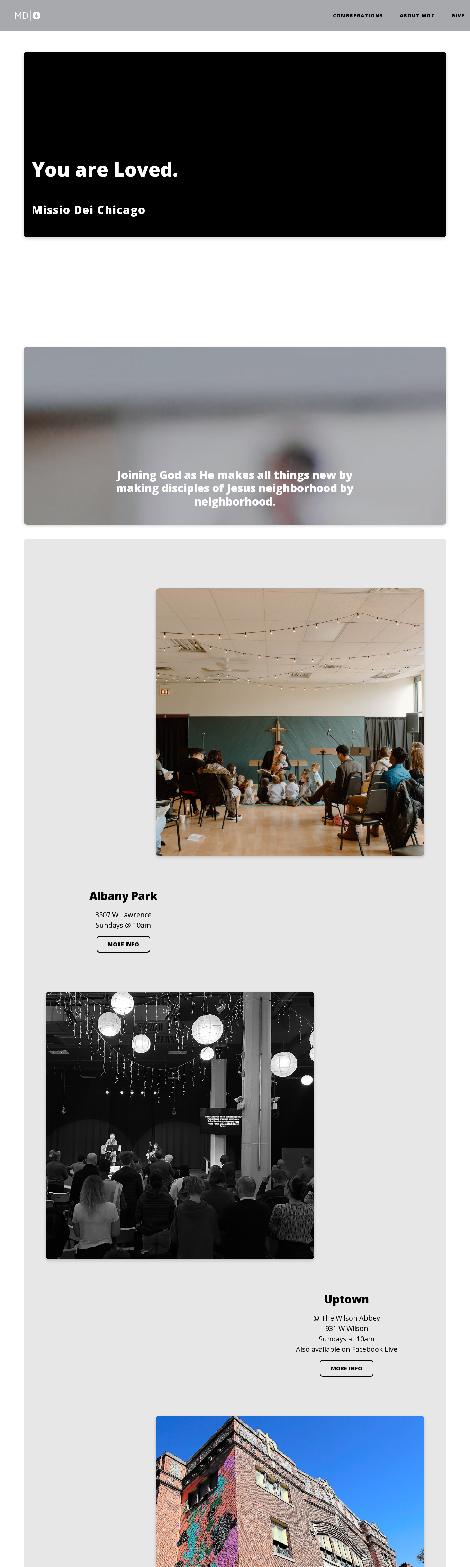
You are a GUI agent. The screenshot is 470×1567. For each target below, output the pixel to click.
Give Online (170, 1473)
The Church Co (46, 1530)
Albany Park (260, 1416)
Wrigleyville (377, 1416)
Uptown (313, 1416)
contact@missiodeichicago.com (195, 1424)
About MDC (417, 16)
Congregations (358, 16)
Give (457, 16)
